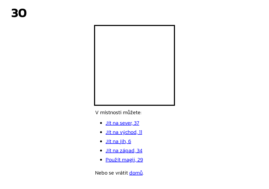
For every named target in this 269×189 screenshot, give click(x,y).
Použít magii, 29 (124, 160)
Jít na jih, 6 (118, 141)
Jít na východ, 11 (124, 132)
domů (136, 173)
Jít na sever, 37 (122, 123)
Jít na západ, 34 (124, 150)
